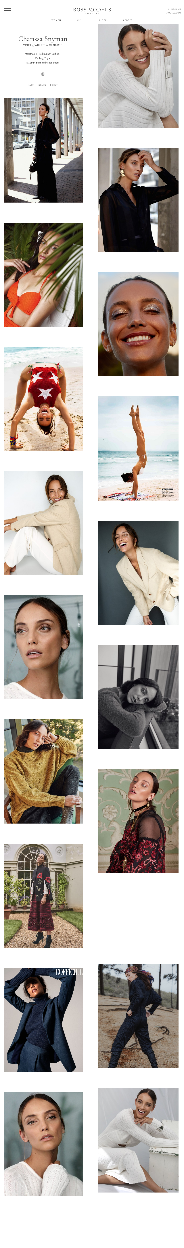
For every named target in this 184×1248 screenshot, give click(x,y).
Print (54, 85)
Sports (127, 20)
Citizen (104, 20)
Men (80, 20)
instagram (174, 9)
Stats (42, 85)
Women (56, 20)
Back (31, 85)
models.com (173, 12)
